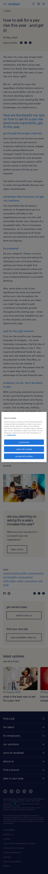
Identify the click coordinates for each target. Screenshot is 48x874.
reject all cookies (24, 449)
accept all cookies (24, 456)
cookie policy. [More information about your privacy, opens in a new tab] (11, 435)
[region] (24, 437)
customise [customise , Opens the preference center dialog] (24, 442)
